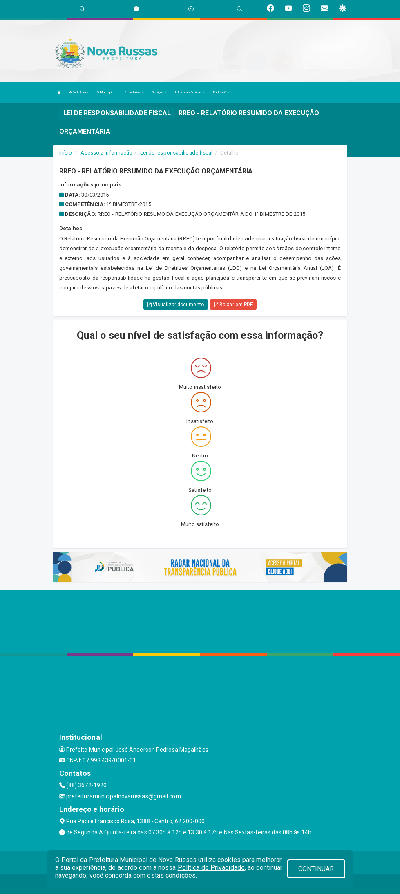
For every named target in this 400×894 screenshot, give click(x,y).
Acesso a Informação (106, 153)
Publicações (222, 92)
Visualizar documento (175, 304)
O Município (106, 92)
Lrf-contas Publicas (190, 92)
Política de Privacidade (211, 868)
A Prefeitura (79, 92)
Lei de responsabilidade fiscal (176, 153)
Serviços (159, 92)
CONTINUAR (316, 869)
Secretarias (133, 92)
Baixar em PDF (233, 304)
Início (65, 153)
